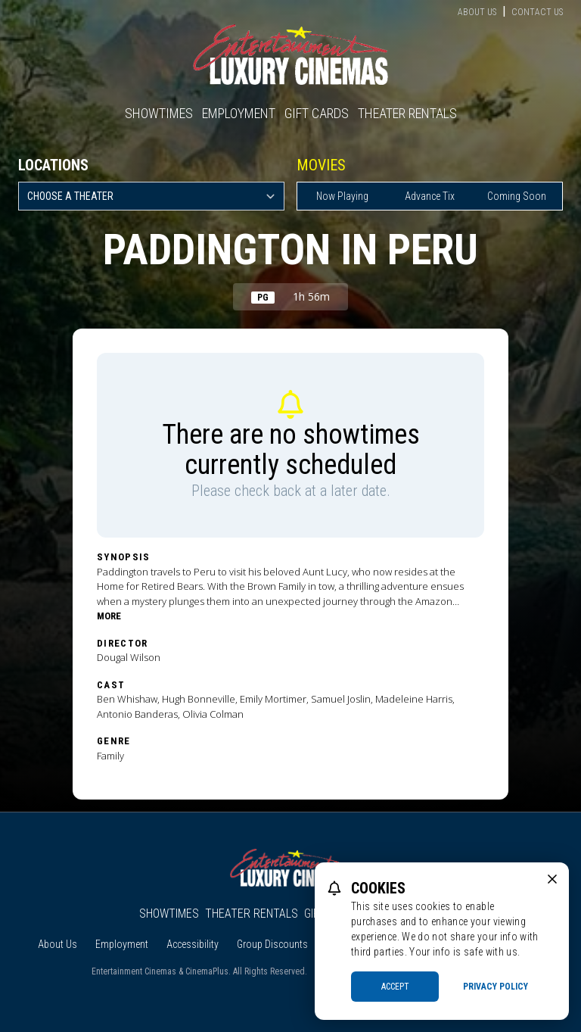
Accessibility (192, 944)
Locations (53, 165)
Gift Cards (316, 113)
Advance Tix (430, 196)
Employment (238, 113)
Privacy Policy (495, 986)
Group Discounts (272, 944)
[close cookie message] (552, 879)
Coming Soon (516, 196)
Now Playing (342, 196)
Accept (395, 986)
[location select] (151, 196)
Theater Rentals (407, 113)
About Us (477, 12)
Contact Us (537, 12)
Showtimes (159, 113)
